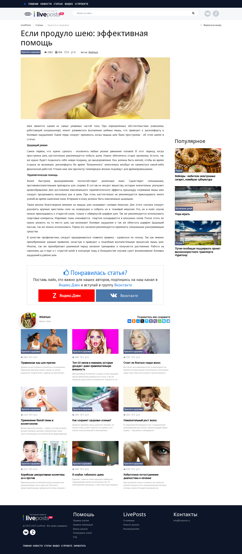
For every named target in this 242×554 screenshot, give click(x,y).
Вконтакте (123, 284)
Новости (46, 3)
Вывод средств (80, 528)
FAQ (75, 537)
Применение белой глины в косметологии (37, 422)
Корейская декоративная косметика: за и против (43, 476)
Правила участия (81, 520)
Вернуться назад (210, 25)
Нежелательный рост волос (140, 420)
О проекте (81, 3)
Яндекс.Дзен (69, 284)
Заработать (80, 545)
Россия (179, 243)
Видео (69, 3)
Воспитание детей (184, 208)
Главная (31, 4)
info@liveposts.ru (181, 520)
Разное (179, 170)
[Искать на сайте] (135, 13)
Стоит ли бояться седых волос (142, 362)
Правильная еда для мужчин (38, 362)
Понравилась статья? (95, 273)
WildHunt (93, 52)
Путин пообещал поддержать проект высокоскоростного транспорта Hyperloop (197, 252)
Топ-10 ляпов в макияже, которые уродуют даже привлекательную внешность (92, 366)
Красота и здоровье (30, 52)
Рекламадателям (131, 528)
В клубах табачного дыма (88, 474)
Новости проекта (131, 524)
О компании (128, 520)
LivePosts (26, 25)
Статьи (58, 3)
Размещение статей (82, 532)
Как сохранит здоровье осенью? (91, 420)
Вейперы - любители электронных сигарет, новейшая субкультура (195, 177)
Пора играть (182, 214)
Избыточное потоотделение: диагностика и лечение (141, 476)
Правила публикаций (83, 524)
